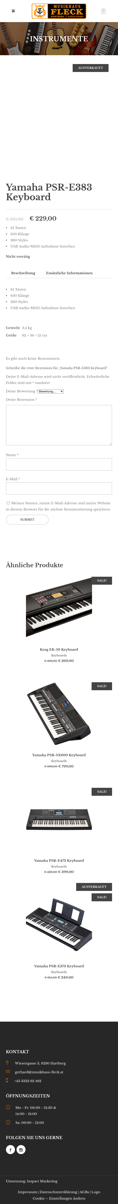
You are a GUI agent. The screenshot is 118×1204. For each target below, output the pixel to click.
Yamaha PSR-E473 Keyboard (59, 860)
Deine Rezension (21, 399)
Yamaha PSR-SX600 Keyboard (59, 755)
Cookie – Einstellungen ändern (59, 1198)
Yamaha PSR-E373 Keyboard (59, 966)
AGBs (84, 1192)
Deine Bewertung (22, 391)
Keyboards (59, 655)
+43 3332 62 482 (27, 1081)
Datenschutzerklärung (58, 1192)
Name (12, 455)
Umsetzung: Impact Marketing (31, 1181)
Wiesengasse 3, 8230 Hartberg (40, 1063)
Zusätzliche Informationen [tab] (69, 273)
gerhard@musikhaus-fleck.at (39, 1072)
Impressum (27, 1192)
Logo (95, 1192)
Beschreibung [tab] (23, 273)
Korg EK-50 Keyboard (59, 649)
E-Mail (13, 479)
